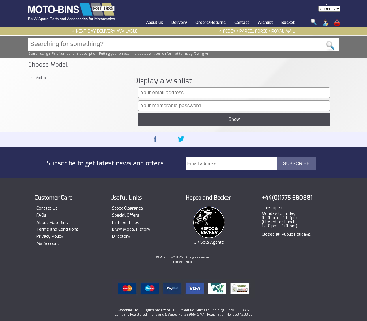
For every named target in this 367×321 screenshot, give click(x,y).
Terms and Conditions (57, 229)
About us (154, 22)
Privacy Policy (49, 236)
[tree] (78, 77)
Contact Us (47, 208)
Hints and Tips (125, 222)
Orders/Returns (210, 22)
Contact (241, 22)
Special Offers (125, 215)
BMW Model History (131, 229)
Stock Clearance (127, 208)
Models (40, 77)
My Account (47, 243)
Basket (288, 22)
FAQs (41, 215)
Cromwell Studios (183, 262)
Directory (121, 236)
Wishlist (265, 22)
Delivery (179, 22)
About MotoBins (52, 222)
